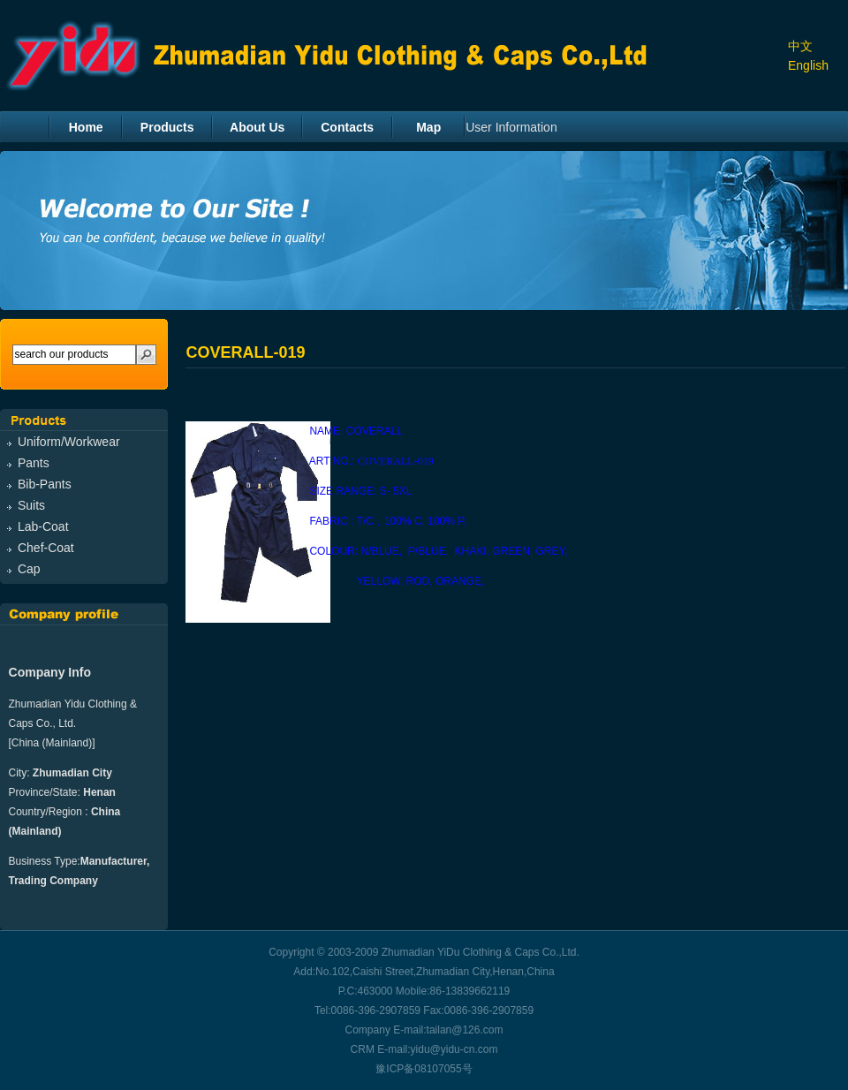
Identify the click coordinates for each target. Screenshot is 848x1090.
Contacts (347, 127)
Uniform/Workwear (69, 442)
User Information (511, 127)
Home (86, 127)
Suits (31, 505)
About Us (257, 127)
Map (428, 127)
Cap (29, 569)
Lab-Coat (43, 526)
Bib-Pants (45, 484)
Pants (33, 463)
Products (167, 127)
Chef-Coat (46, 548)
